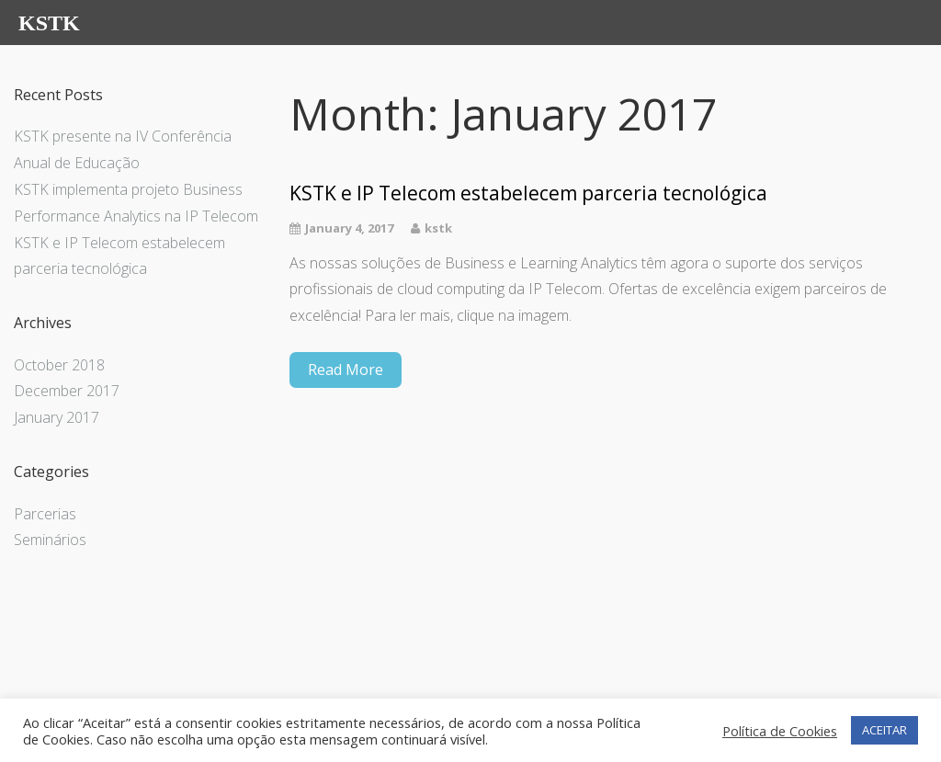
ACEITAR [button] (884, 730)
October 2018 (59, 365)
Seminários (50, 539)
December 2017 (66, 391)
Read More (345, 369)
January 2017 (56, 417)
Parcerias (45, 514)
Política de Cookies (779, 730)
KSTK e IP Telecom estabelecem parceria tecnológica (528, 193)
